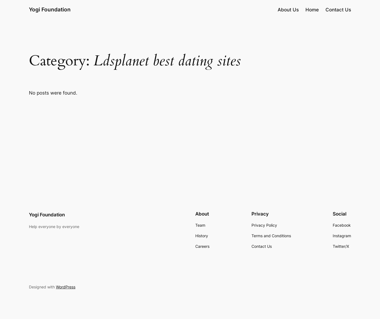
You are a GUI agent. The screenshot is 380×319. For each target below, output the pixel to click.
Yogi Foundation (50, 9)
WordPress (65, 287)
